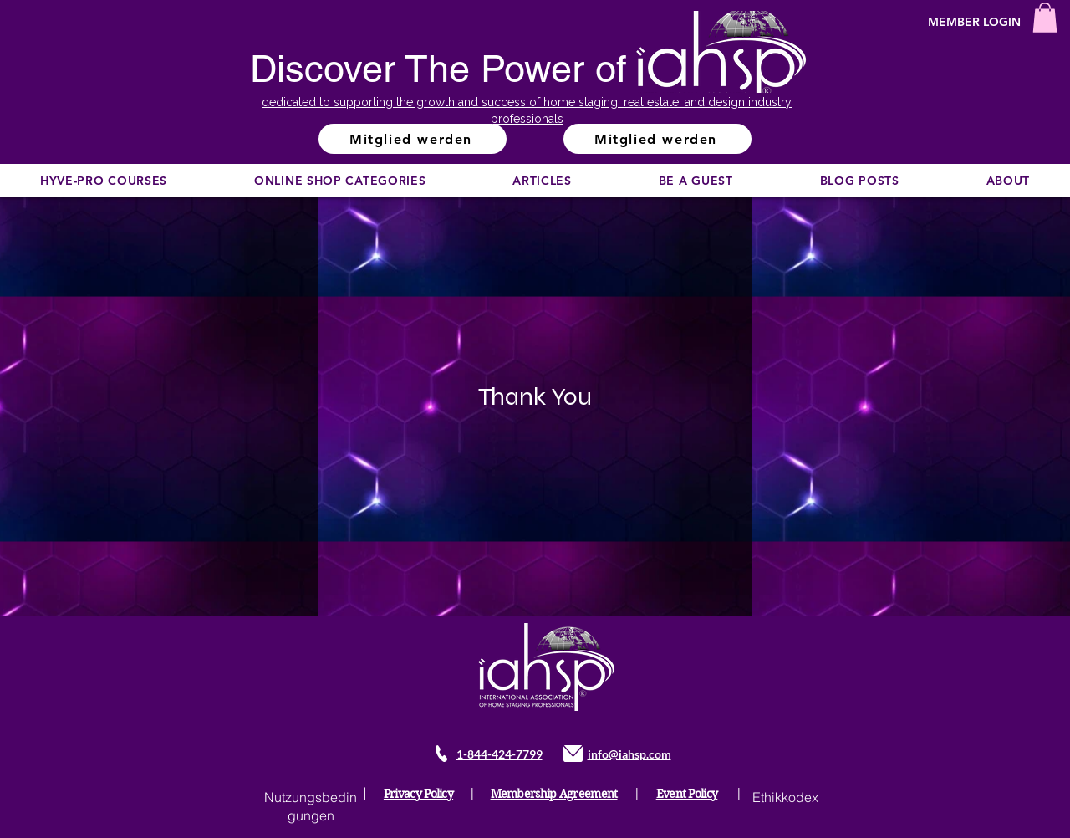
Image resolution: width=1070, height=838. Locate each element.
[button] (1044, 18)
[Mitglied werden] (412, 139)
